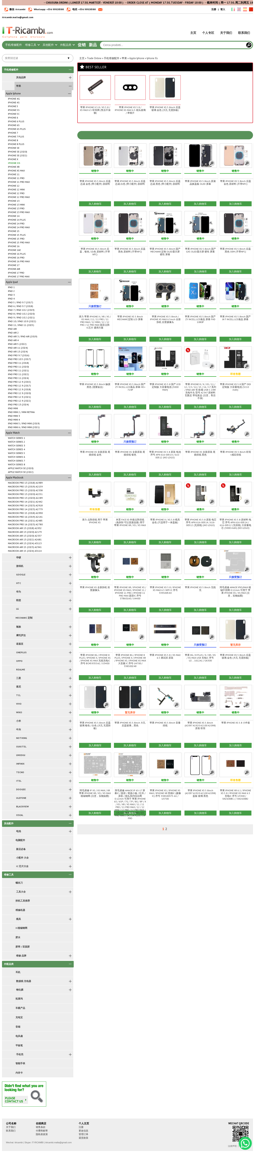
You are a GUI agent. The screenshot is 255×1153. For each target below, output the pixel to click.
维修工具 (32, 45)
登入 (222, 9)
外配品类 (67, 45)
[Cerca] (248, 45)
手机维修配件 (13, 45)
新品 (93, 44)
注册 (213, 9)
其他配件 (50, 45)
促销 (82, 44)
